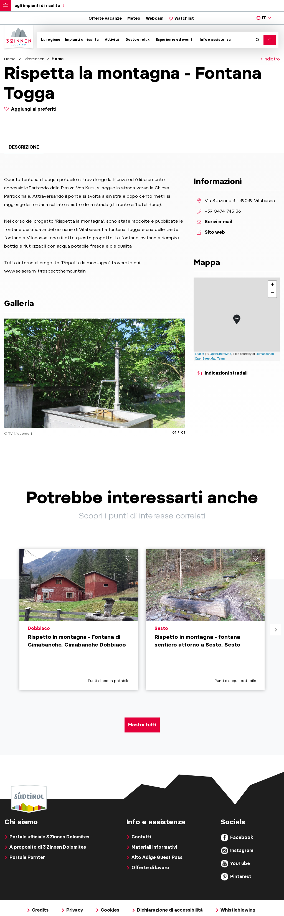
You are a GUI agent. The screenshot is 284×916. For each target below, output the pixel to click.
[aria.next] (275, 629)
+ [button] (272, 285)
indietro (270, 59)
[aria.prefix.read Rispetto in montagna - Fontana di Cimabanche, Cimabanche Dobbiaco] (78, 619)
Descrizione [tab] (24, 147)
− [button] (272, 293)
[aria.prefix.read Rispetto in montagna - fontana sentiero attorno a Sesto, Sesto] (205, 619)
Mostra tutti (142, 724)
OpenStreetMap (220, 353)
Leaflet (199, 353)
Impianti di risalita (82, 39)
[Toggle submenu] (49, 40)
